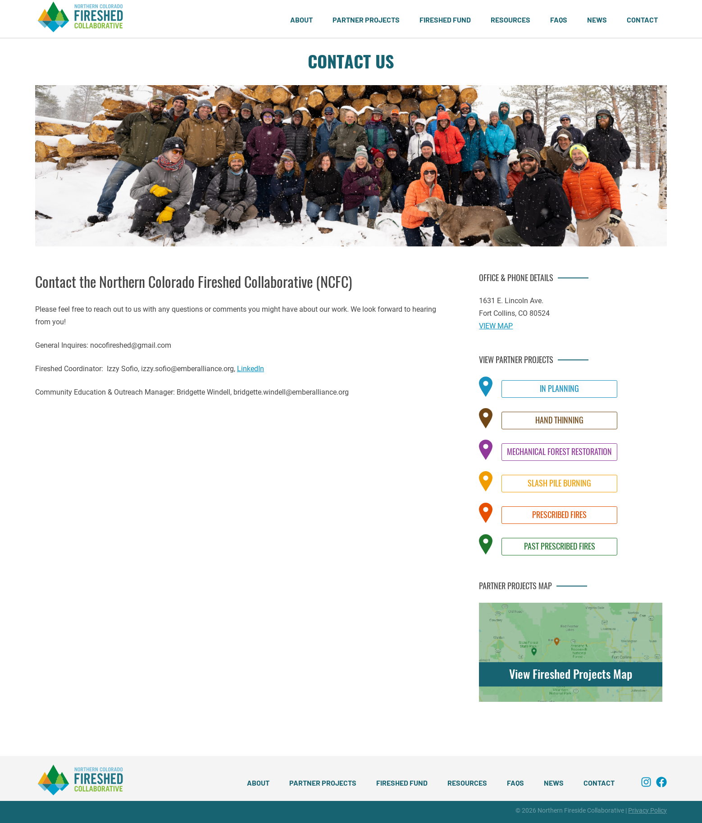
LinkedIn (250, 368)
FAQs (558, 19)
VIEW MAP (496, 326)
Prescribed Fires (559, 514)
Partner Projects (366, 19)
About (301, 19)
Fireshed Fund (445, 19)
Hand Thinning (559, 420)
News (597, 19)
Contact (642, 19)
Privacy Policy (647, 810)
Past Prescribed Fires (559, 546)
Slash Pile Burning (559, 483)
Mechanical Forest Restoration (559, 451)
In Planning (559, 388)
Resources (510, 19)
